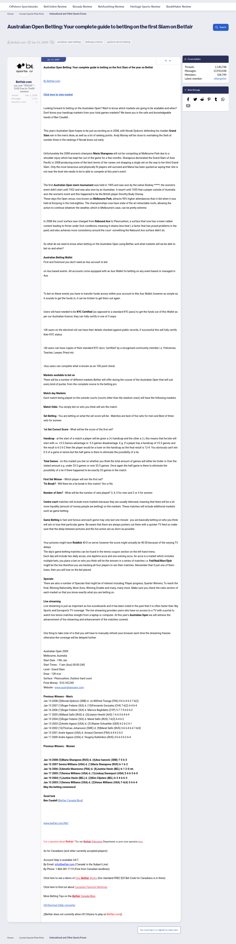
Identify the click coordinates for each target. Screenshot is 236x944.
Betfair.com (18, 42)
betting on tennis (94, 41)
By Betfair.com (52, 81)
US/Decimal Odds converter (59, 905)
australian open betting (69, 41)
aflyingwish (220, 78)
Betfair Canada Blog (70, 800)
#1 (170, 60)
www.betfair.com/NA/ (56, 823)
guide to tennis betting (118, 41)
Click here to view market (58, 94)
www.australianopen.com (69, 687)
